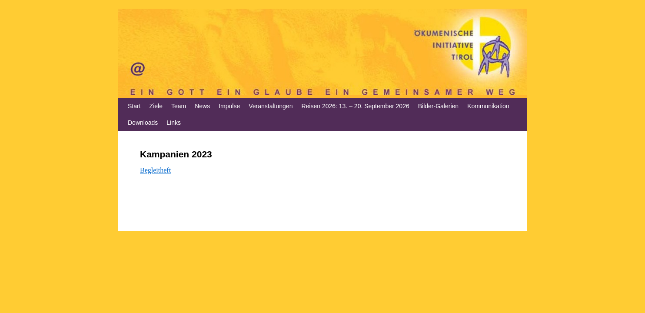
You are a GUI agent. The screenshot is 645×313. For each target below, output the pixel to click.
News (202, 106)
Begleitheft (155, 170)
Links (173, 122)
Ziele (156, 106)
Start (134, 106)
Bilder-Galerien (438, 106)
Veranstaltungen (271, 106)
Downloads (143, 122)
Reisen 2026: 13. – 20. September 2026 (355, 106)
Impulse (229, 106)
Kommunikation (488, 106)
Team (178, 106)
